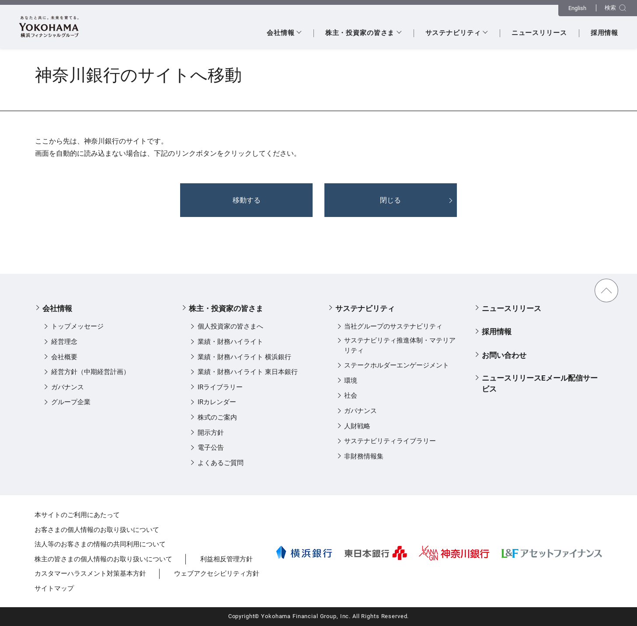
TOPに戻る (606, 290)
